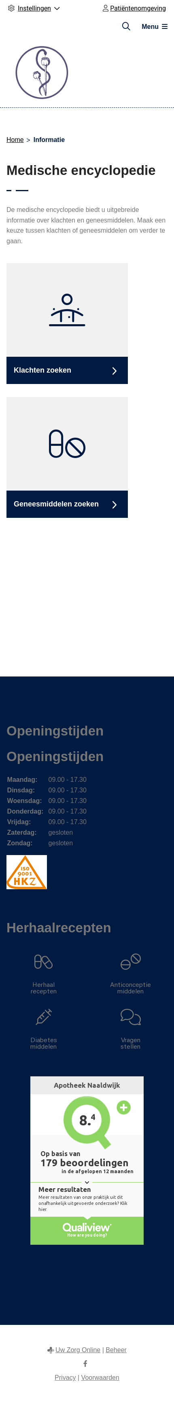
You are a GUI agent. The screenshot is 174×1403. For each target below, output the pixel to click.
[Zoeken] (126, 26)
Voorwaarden (100, 1377)
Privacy (65, 1377)
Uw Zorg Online (77, 1349)
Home (15, 139)
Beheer (116, 1349)
